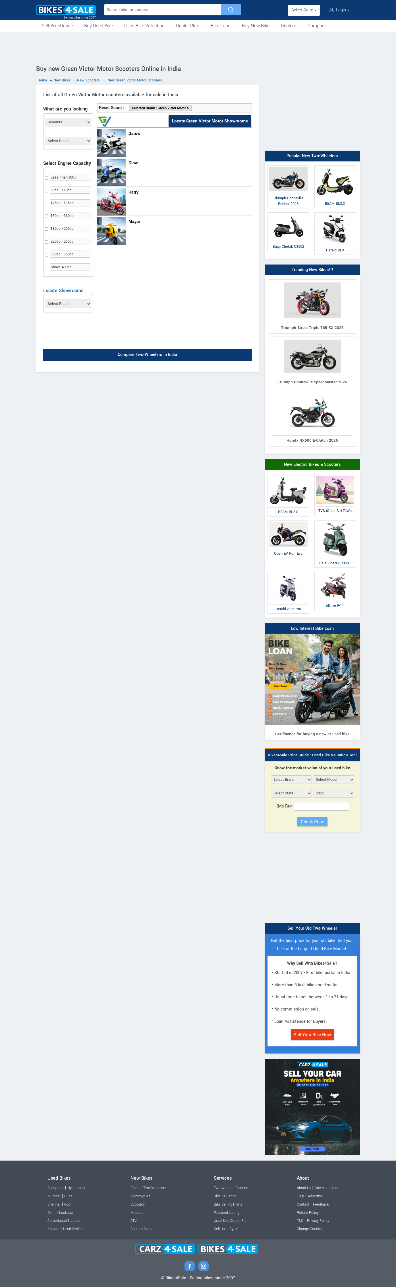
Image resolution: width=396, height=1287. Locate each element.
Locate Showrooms (63, 290)
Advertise (315, 1196)
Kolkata (53, 1228)
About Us (304, 1187)
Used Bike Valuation (144, 25)
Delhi (51, 1212)
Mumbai (54, 1196)
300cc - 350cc (62, 254)
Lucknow (66, 1212)
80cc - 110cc (61, 190)
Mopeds (136, 1212)
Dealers (288, 25)
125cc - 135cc (62, 203)
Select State (303, 10)
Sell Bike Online (57, 25)
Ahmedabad (57, 1220)
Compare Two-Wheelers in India (147, 354)
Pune (68, 1196)
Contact (303, 1204)
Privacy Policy (318, 1220)
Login (339, 10)
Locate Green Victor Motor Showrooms (210, 121)
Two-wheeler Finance (231, 1187)
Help (300, 1196)
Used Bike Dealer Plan (231, 1220)
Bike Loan (221, 25)
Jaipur (75, 1220)
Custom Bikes (141, 1228)
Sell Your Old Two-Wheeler (312, 928)
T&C (300, 1220)
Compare (317, 25)
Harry (133, 192)
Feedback (321, 1204)
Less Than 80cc (64, 177)
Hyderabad (76, 1187)
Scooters (137, 1204)
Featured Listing (226, 1212)
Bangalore (55, 1187)
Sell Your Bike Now (312, 1035)
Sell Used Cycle (226, 1228)
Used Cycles (72, 1228)
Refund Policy (308, 1212)
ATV (133, 1220)
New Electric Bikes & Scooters (312, 465)
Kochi (68, 1204)
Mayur (134, 222)
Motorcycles (140, 1196)
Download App (326, 1187)
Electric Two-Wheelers (148, 1187)
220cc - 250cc (62, 241)
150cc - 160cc (62, 215)
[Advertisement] (198, 47)
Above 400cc (61, 267)
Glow (133, 163)
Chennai (54, 1204)
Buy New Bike (255, 25)
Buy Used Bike (98, 25)
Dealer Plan (187, 25)
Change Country (309, 1228)
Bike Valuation (225, 1196)
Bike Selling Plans (228, 1204)
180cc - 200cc (62, 228)
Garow (134, 134)
